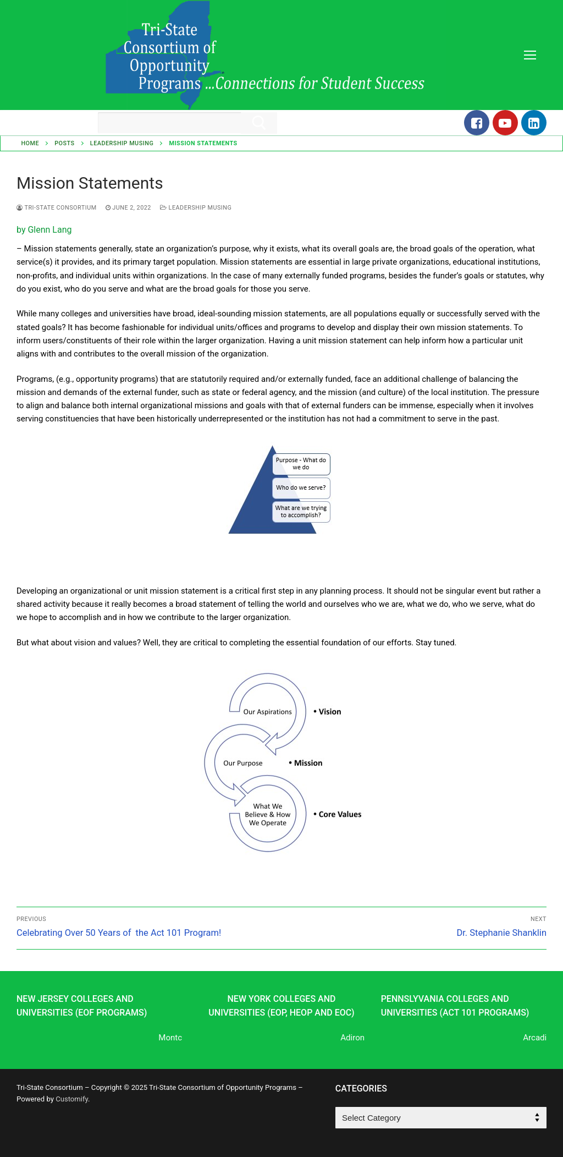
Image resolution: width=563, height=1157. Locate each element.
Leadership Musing (121, 143)
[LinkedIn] (534, 122)
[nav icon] (530, 55)
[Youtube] (505, 122)
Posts (64, 143)
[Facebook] (476, 122)
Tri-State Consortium (56, 207)
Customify (72, 1099)
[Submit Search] (259, 123)
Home (30, 143)
